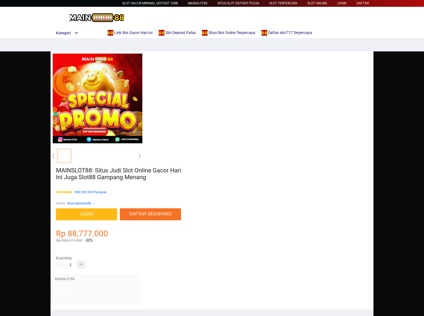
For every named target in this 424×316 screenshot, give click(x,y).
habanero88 (63, 295)
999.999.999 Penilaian (90, 192)
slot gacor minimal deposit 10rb (150, 3)
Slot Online (317, 3)
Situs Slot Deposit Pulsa (238, 3)
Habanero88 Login (68, 284)
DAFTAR (363, 3)
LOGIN (342, 3)
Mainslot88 (197, 3)
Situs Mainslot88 (79, 203)
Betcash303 (63, 288)
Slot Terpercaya (283, 3)
